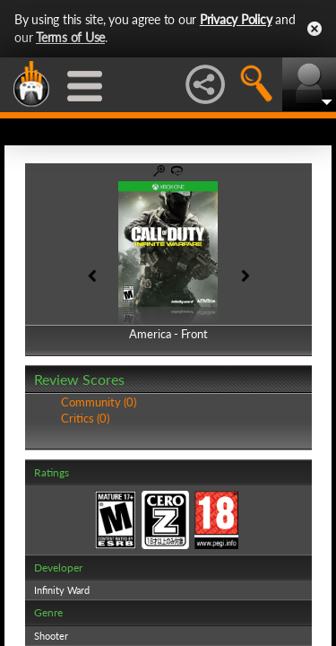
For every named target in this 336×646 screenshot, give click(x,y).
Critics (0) (85, 418)
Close (314, 29)
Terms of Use (70, 37)
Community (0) (98, 402)
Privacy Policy (236, 19)
